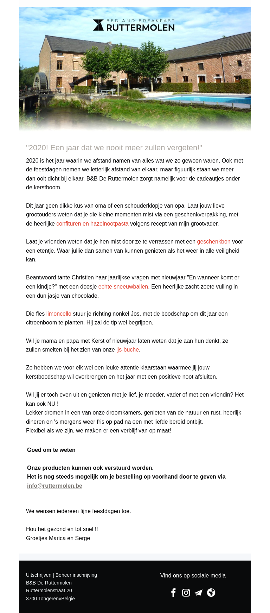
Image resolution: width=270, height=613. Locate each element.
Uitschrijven (38, 575)
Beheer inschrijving (76, 575)
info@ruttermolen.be (54, 486)
